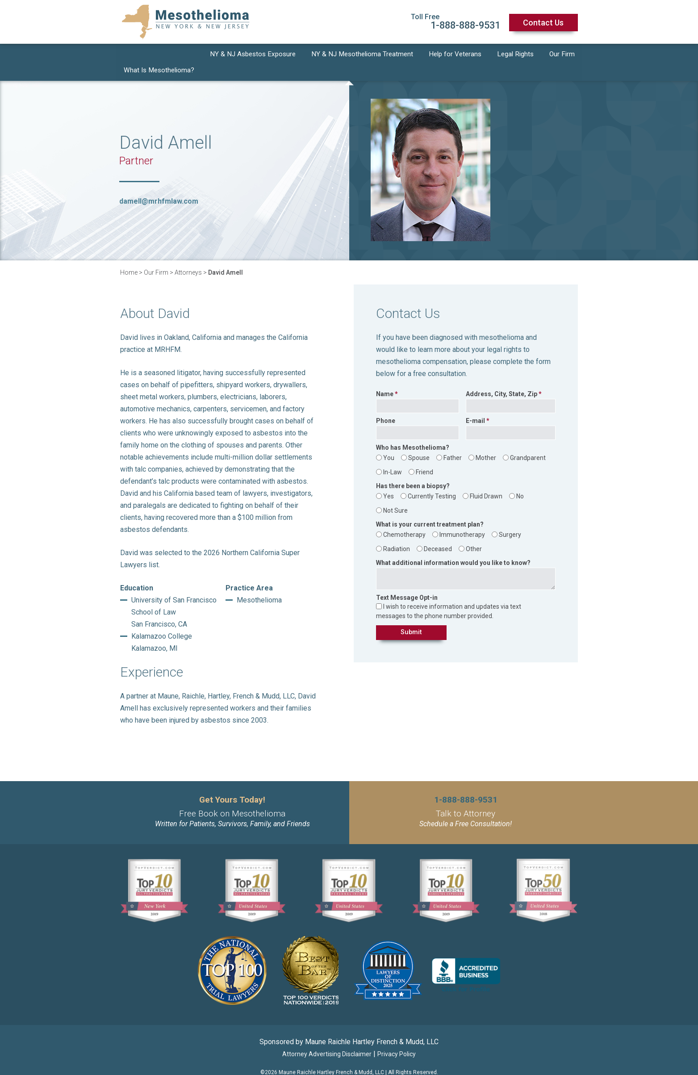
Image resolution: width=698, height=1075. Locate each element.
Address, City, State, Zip (501, 379)
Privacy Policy (396, 1039)
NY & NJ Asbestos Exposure (253, 55)
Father (452, 443)
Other (474, 534)
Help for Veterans (457, 55)
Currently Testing (432, 481)
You (388, 443)
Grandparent (528, 443)
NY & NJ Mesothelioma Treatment (364, 55)
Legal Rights (517, 55)
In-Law (392, 457)
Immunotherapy (462, 520)
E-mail (475, 406)
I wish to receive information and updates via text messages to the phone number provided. (448, 597)
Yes (388, 481)
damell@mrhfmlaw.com (158, 187)
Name (384, 379)
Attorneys (188, 258)
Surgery (510, 520)
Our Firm (563, 55)
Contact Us (543, 22)
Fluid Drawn (486, 481)
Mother (486, 443)
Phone (385, 406)
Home (129, 258)
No (520, 481)
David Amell (225, 258)
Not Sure (395, 496)
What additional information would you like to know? (453, 548)
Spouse (419, 443)
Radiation (396, 534)
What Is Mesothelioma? (159, 55)
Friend (424, 457)
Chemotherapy (404, 520)
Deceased (438, 534)
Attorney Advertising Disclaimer (327, 1039)
